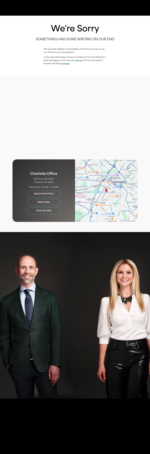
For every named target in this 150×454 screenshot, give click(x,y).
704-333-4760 (80, 375)
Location (106, 8)
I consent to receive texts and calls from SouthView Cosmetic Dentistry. (77, 338)
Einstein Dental (85, 419)
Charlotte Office (43, 174)
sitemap (79, 60)
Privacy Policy (65, 343)
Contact (120, 8)
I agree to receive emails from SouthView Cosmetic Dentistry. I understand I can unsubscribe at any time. (77, 354)
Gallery (75, 8)
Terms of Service (77, 380)
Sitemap (69, 424)
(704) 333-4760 (102, 148)
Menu (133, 8)
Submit (75, 367)
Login (91, 424)
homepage (64, 64)
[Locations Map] (106, 191)
